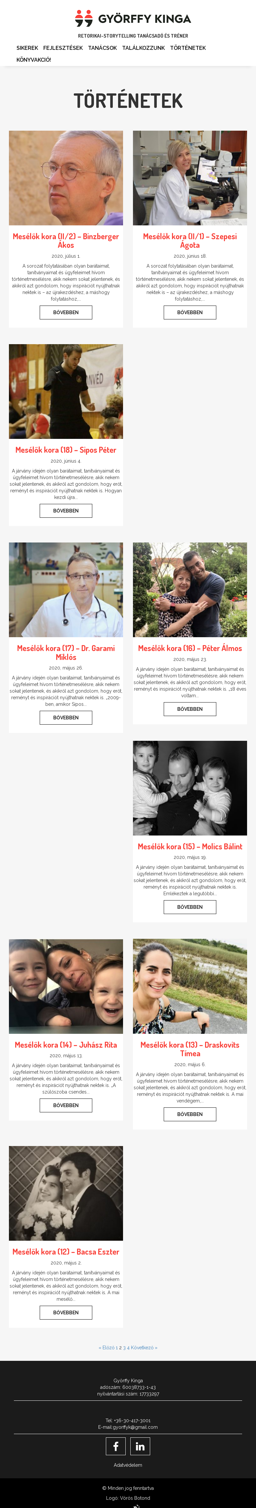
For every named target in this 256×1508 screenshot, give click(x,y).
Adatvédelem (128, 1465)
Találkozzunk (143, 48)
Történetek (188, 48)
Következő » (144, 1347)
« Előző (106, 1347)
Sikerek (27, 48)
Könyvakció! (34, 60)
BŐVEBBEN (66, 312)
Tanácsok (102, 48)
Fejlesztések (63, 48)
